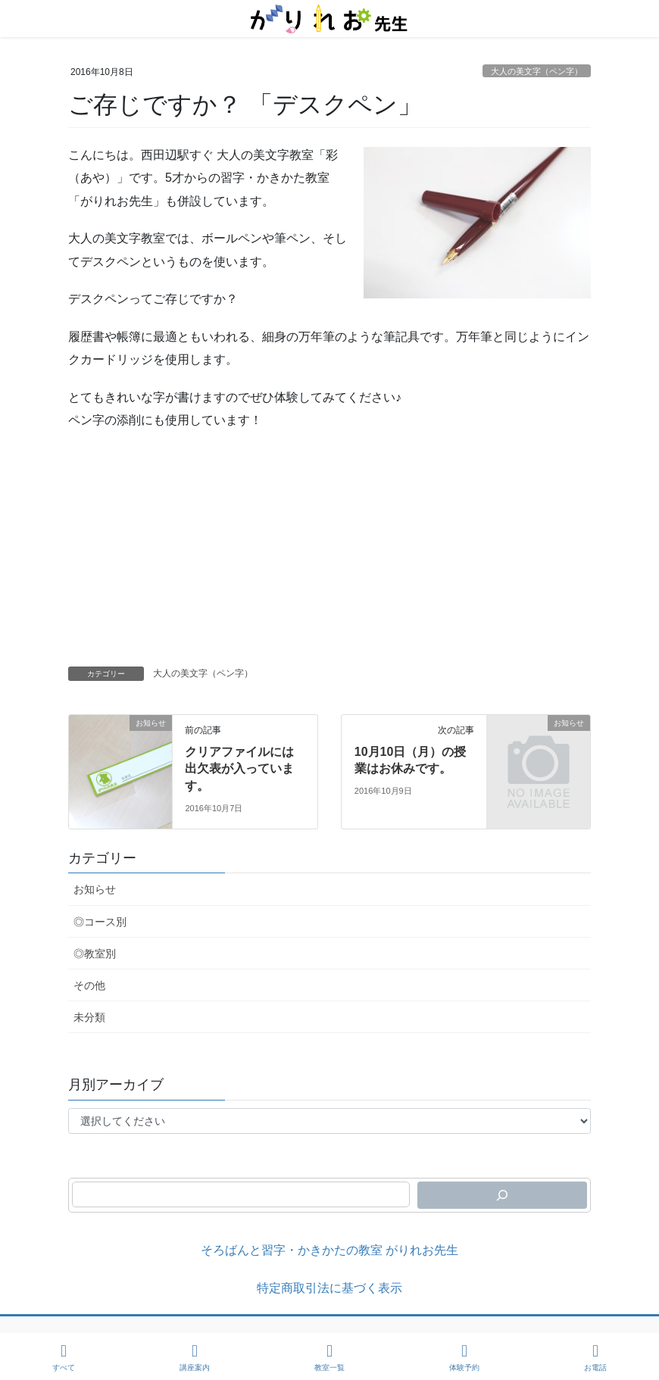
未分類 (89, 1017)
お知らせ (94, 889)
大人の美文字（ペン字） (536, 71)
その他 (89, 985)
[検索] (502, 1195)
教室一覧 (329, 1357)
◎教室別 (94, 954)
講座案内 (195, 1357)
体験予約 (464, 1357)
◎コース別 (99, 922)
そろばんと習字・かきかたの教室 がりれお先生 (329, 1250)
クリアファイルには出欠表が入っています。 (239, 768)
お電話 (595, 1357)
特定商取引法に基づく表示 (329, 1288)
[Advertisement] (329, 553)
